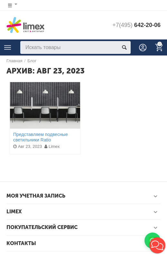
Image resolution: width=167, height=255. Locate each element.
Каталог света (7, 47)
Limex (52, 146)
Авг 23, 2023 (27, 146)
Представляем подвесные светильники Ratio (40, 137)
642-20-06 (136, 25)
